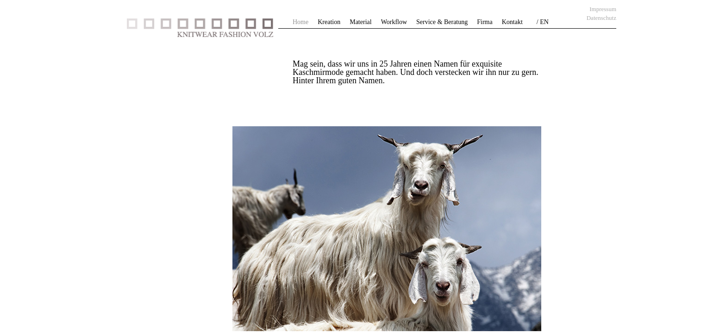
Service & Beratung (442, 21)
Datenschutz (601, 17)
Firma (484, 21)
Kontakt (512, 21)
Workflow (394, 21)
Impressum (602, 9)
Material (360, 21)
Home (300, 21)
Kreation (329, 21)
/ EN (543, 21)
